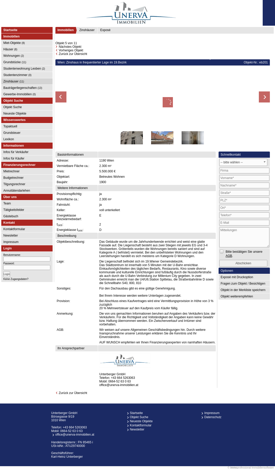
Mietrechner (11, 171)
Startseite (10, 30)
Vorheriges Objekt (71, 50)
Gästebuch (10, 216)
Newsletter (10, 235)
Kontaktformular (14, 229)
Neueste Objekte (14, 113)
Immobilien (65, 30)
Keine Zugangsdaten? (15, 279)
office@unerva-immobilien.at (118, 385)
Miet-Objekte (14, 43)
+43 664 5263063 (123, 378)
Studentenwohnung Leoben (24, 68)
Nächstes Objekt (70, 47)
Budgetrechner (13, 178)
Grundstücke (14, 62)
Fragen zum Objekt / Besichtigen (243, 283)
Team (7, 203)
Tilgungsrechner (14, 184)
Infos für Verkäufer (15, 152)
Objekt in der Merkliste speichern (243, 290)
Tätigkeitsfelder (13, 210)
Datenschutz (212, 417)
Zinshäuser (13, 81)
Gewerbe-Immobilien (19, 94)
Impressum (10, 242)
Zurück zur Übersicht (73, 54)
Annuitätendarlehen (16, 190)
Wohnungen (13, 56)
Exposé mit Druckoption (237, 277)
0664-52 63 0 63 (119, 381)
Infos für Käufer (13, 158)
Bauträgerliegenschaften (22, 88)
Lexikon (8, 139)
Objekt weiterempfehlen (237, 296)
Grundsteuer (12, 133)
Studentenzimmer (17, 75)
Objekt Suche (12, 107)
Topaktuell (10, 126)
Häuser (10, 49)
